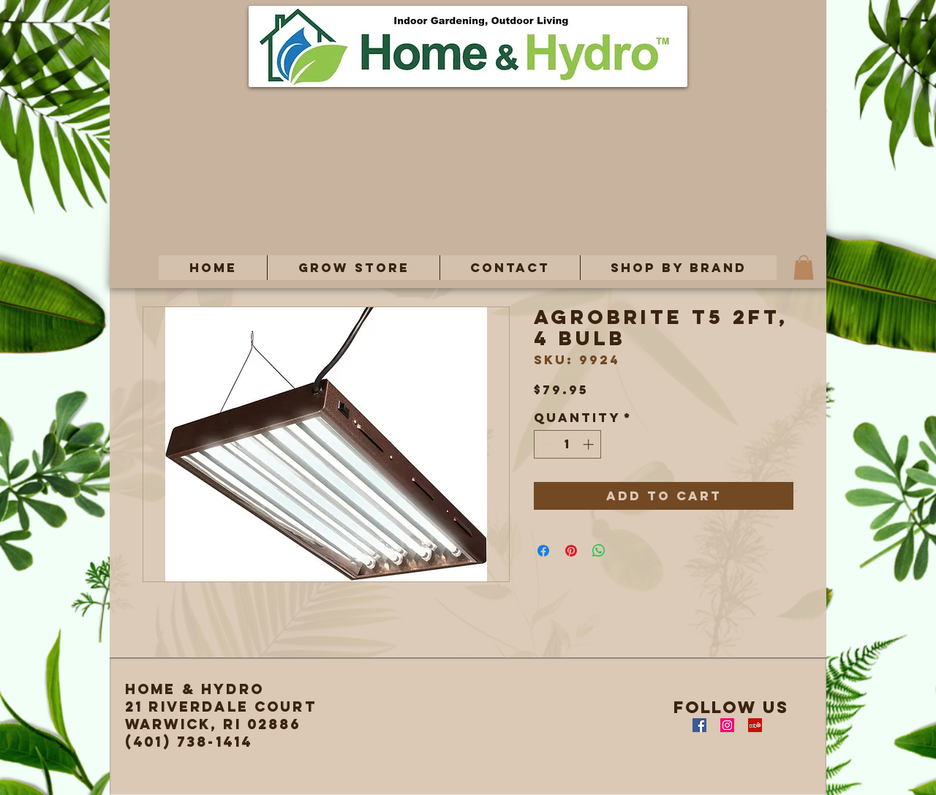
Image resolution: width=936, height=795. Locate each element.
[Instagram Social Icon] (727, 725)
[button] (353, 267)
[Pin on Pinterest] (571, 550)
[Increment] (590, 444)
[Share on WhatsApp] (599, 550)
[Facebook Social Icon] (699, 725)
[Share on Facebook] (543, 550)
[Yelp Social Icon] (755, 725)
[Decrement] (546, 444)
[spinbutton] (568, 444)
